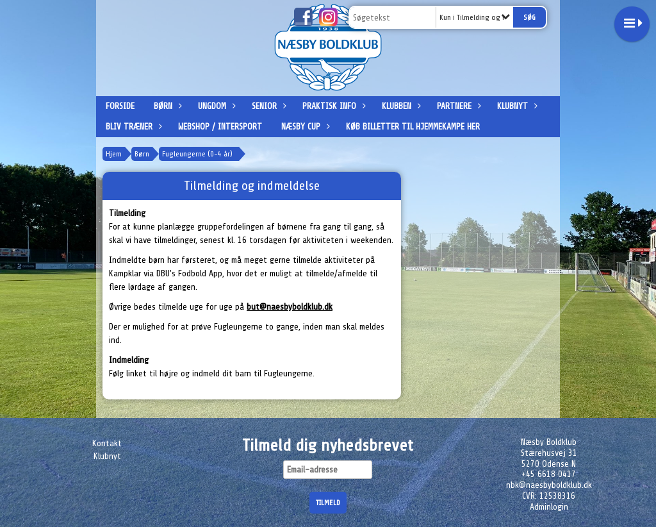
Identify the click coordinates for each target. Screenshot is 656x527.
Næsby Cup (304, 126)
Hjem (114, 153)
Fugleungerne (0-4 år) (197, 153)
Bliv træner (132, 126)
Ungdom (215, 106)
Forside (120, 106)
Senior (267, 106)
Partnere (457, 106)
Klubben (400, 106)
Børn (166, 106)
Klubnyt (515, 106)
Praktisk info (332, 106)
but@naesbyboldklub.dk (289, 307)
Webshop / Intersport (220, 126)
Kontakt (107, 443)
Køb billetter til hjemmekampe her (413, 126)
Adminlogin (549, 507)
